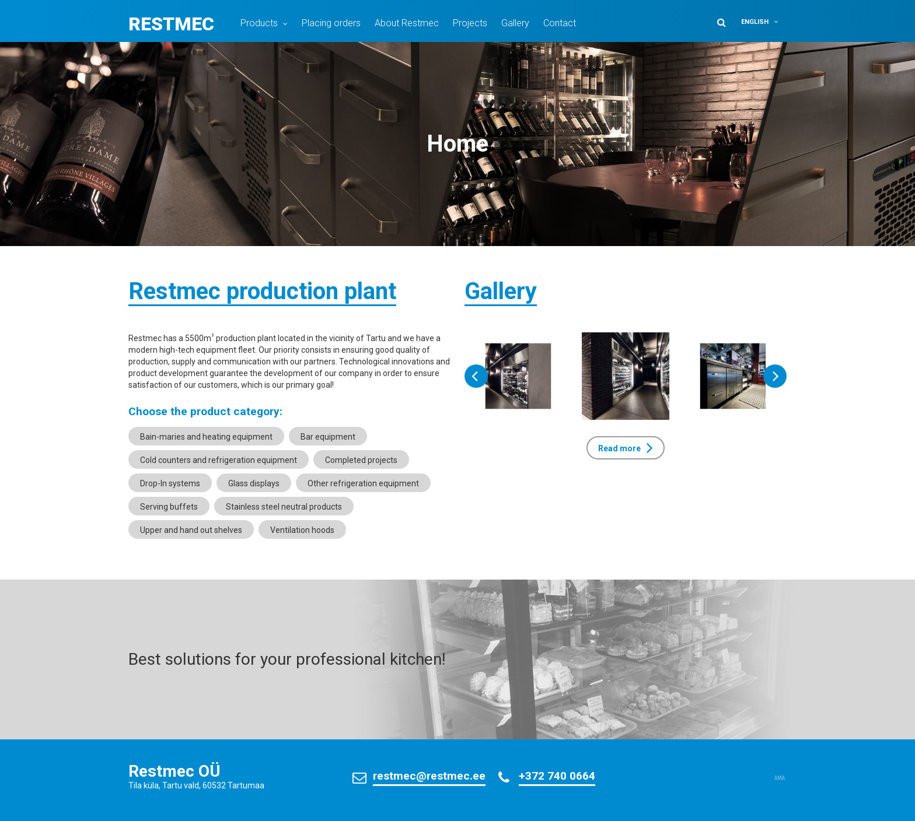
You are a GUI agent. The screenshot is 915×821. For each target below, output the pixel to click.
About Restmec (407, 23)
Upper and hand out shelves (191, 530)
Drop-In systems (170, 483)
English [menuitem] (755, 22)
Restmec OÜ (174, 771)
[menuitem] (762, 21)
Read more (619, 448)
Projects (470, 23)
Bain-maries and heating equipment (206, 436)
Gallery (515, 23)
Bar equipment (328, 436)
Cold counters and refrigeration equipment (218, 460)
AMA (779, 778)
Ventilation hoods (302, 530)
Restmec (171, 24)
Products (259, 23)
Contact (559, 23)
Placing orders (331, 23)
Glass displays (254, 483)
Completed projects (361, 460)
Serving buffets (169, 506)
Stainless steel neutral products (284, 506)
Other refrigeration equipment (363, 483)
